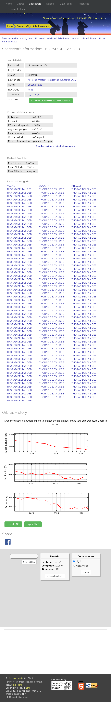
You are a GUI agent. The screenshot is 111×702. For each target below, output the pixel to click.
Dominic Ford (15, 678)
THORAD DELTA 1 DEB (51, 189)
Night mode (80, 565)
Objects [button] (50, 3)
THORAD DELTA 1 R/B (19, 189)
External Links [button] (15, 9)
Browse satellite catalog (15, 38)
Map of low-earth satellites (43, 38)
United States (35, 84)
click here (17, 685)
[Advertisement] (55, 604)
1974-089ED (34, 94)
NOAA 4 (11, 185)
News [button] (9, 3)
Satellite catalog (41, 26)
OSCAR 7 (44, 185)
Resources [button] (84, 3)
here (28, 688)
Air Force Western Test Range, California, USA (52, 80)
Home (10, 26)
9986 (30, 89)
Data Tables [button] (66, 3)
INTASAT (76, 185)
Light (77, 561)
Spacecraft (23, 26)
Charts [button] (20, 3)
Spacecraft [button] (35, 3)
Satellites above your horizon (73, 38)
